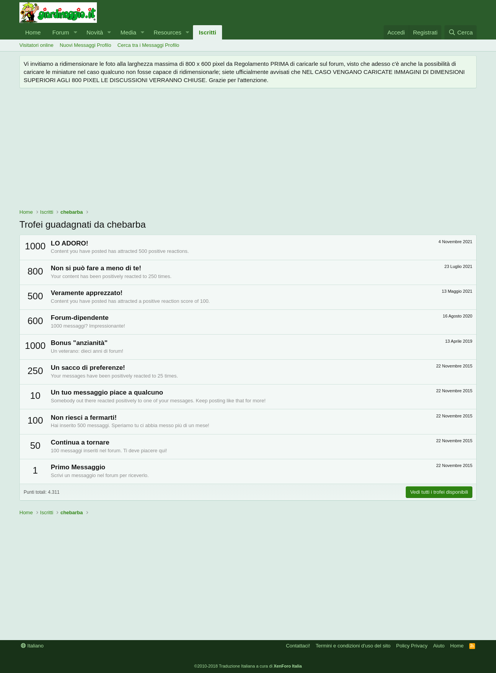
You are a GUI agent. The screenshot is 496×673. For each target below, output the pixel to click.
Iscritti (207, 32)
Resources (167, 32)
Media (128, 32)
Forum (60, 32)
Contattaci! (298, 646)
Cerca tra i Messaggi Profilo (148, 45)
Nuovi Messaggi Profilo (85, 45)
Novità (94, 32)
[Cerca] (460, 32)
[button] (75, 32)
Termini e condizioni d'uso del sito (353, 646)
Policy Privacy (411, 646)
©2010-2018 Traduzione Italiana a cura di (248, 666)
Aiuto (439, 646)
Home (33, 32)
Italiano (32, 646)
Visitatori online (36, 45)
